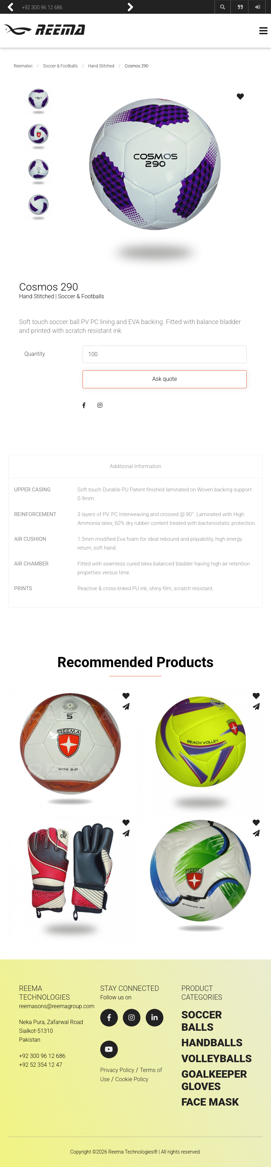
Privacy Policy (117, 1070)
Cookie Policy (132, 1079)
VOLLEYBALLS (216, 1059)
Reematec (23, 66)
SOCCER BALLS (201, 1021)
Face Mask (210, 1102)
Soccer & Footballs (60, 66)
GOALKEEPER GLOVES (214, 1080)
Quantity (34, 354)
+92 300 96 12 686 (42, 7)
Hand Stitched (101, 66)
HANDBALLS (211, 1043)
